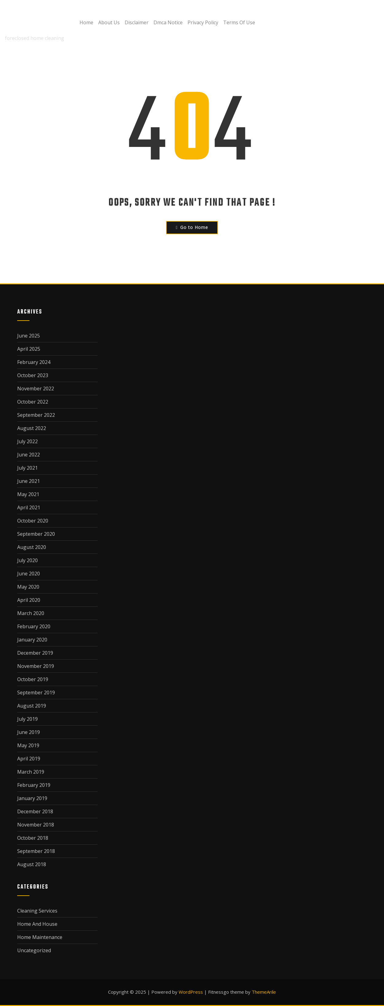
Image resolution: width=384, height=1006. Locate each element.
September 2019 (36, 692)
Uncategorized (34, 950)
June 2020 (28, 573)
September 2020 (36, 534)
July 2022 (27, 441)
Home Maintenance (39, 937)
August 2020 (31, 547)
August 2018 (31, 864)
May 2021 (28, 494)
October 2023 (32, 375)
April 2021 (28, 507)
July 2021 (27, 467)
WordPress (191, 992)
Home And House (37, 924)
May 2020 (28, 586)
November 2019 (35, 666)
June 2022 (28, 454)
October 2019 (32, 679)
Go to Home (192, 227)
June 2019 (28, 732)
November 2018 (35, 824)
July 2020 (27, 560)
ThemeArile (264, 992)
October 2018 (32, 837)
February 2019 (33, 785)
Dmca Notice (168, 22)
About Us (109, 22)
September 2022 (36, 415)
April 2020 (28, 600)
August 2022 (31, 428)
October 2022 (32, 401)
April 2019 (28, 758)
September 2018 (36, 851)
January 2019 (32, 798)
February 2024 (33, 362)
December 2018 (35, 811)
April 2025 (28, 348)
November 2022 (35, 388)
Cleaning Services (37, 910)
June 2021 (28, 481)
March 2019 (30, 771)
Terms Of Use (239, 22)
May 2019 (28, 745)
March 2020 (30, 613)
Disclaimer (137, 22)
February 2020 (33, 626)
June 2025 (28, 335)
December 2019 (35, 652)
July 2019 (27, 719)
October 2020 (32, 520)
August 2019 (31, 705)
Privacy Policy (203, 22)
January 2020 (32, 639)
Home (86, 22)
